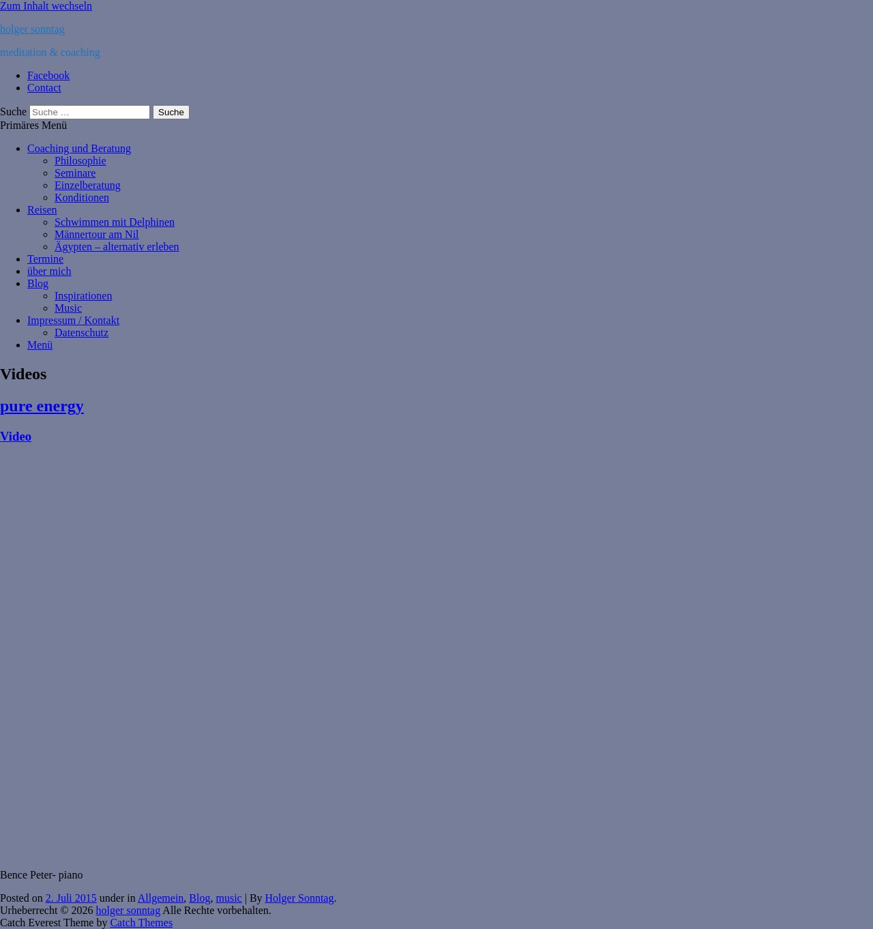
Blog (37, 283)
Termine (45, 259)
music (228, 898)
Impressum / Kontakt (73, 320)
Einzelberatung (88, 185)
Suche (13, 111)
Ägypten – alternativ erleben (117, 246)
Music (68, 308)
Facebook (48, 75)
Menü (40, 345)
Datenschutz (81, 332)
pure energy (42, 406)
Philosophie (80, 160)
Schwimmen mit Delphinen (115, 222)
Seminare (75, 173)
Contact (44, 87)
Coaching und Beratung (79, 148)
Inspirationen (83, 295)
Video (15, 436)
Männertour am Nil (97, 234)
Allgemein (161, 898)
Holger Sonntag (299, 898)
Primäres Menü (33, 125)
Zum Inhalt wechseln (46, 6)
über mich (49, 271)
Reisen (42, 210)
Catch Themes (141, 922)
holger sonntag (32, 29)
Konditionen (82, 197)
